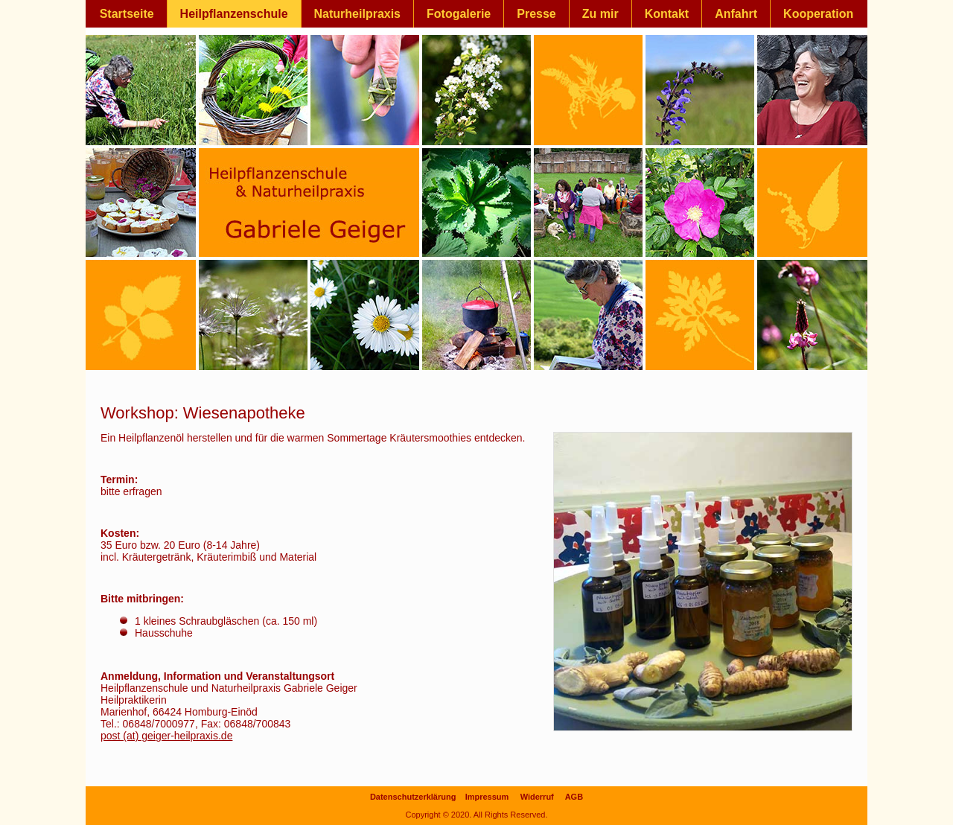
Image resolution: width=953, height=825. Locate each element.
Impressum (487, 796)
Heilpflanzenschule (234, 13)
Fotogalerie (459, 13)
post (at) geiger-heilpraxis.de (166, 736)
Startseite (127, 13)
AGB (574, 796)
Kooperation (818, 13)
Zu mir (600, 13)
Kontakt (667, 13)
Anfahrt (736, 13)
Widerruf (537, 796)
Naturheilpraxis (357, 13)
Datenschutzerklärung (413, 796)
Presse (536, 13)
